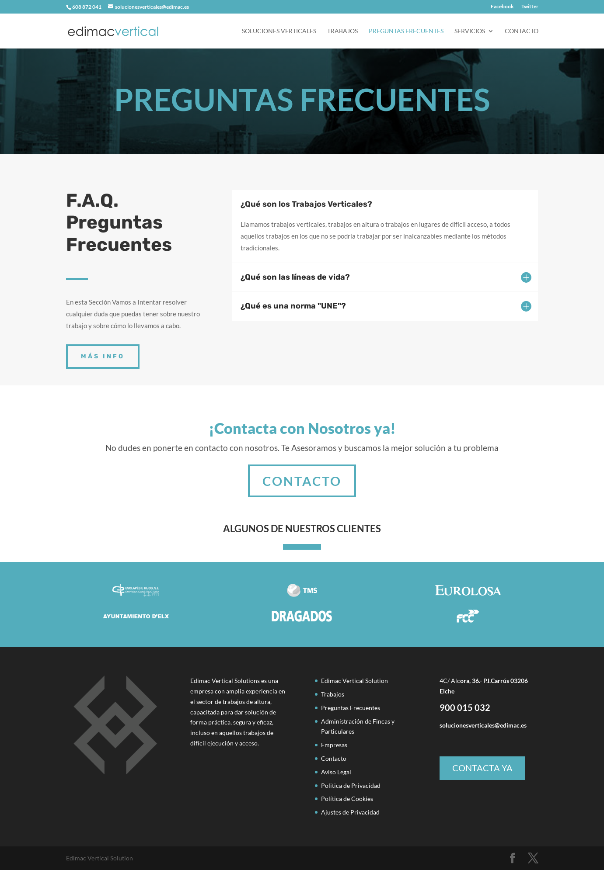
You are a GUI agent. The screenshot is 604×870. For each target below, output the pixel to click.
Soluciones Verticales (279, 31)
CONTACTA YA (482, 768)
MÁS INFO (103, 356)
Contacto (521, 31)
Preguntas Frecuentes (406, 31)
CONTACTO (302, 466)
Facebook (502, 7)
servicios (469, 31)
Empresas (334, 745)
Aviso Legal (336, 772)
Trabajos (342, 31)
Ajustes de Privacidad (350, 812)
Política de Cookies (347, 798)
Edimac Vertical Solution (354, 680)
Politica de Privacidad (351, 785)
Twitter (529, 7)
